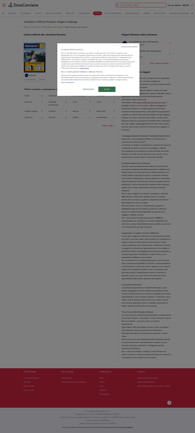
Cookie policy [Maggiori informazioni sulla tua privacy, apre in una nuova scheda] (84, 68)
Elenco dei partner (67, 82)
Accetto (107, 89)
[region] (98, 69)
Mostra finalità (88, 89)
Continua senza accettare (129, 46)
